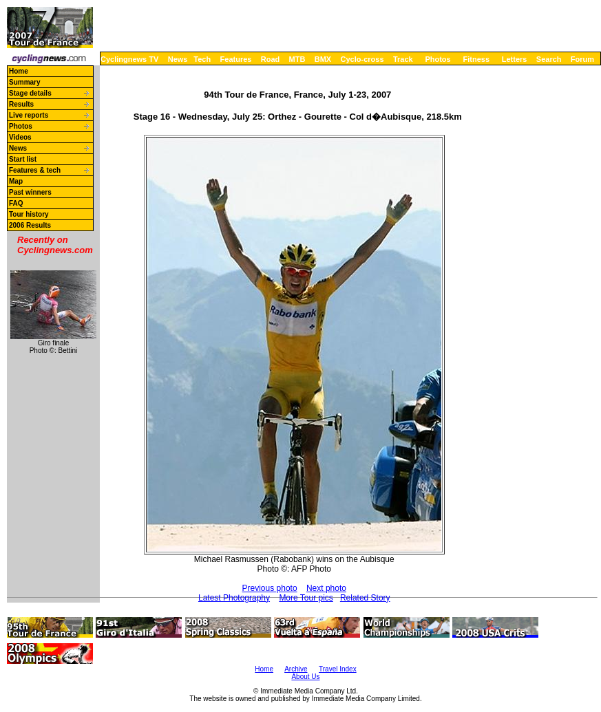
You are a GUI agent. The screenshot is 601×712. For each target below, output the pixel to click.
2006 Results (30, 225)
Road (270, 59)
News (178, 59)
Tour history (29, 214)
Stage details (30, 93)
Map (16, 181)
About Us (305, 676)
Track (403, 59)
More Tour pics (306, 598)
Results (21, 104)
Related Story (365, 598)
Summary (25, 82)
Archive (295, 669)
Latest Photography (234, 598)
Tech (202, 59)
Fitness (476, 59)
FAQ (16, 203)
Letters (514, 59)
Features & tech (35, 170)
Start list (22, 159)
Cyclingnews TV (129, 59)
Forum (582, 59)
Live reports (28, 115)
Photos (437, 59)
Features (236, 59)
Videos (20, 137)
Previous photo (269, 588)
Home (18, 71)
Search (549, 59)
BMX (323, 59)
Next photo (326, 588)
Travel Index (338, 669)
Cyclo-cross (362, 59)
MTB (297, 59)
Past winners (30, 192)
